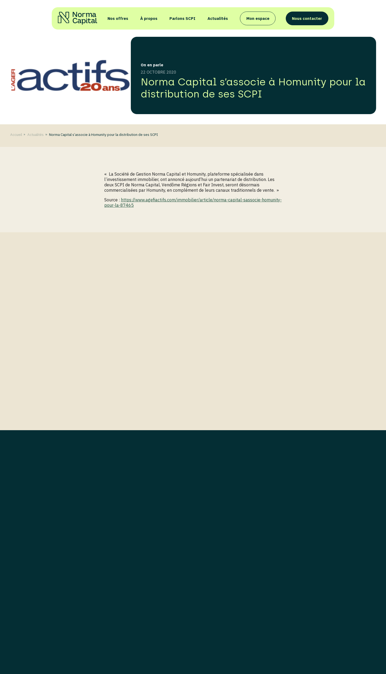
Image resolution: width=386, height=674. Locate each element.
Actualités (217, 18)
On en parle (152, 64)
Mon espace (257, 18)
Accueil (16, 134)
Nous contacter (307, 18)
